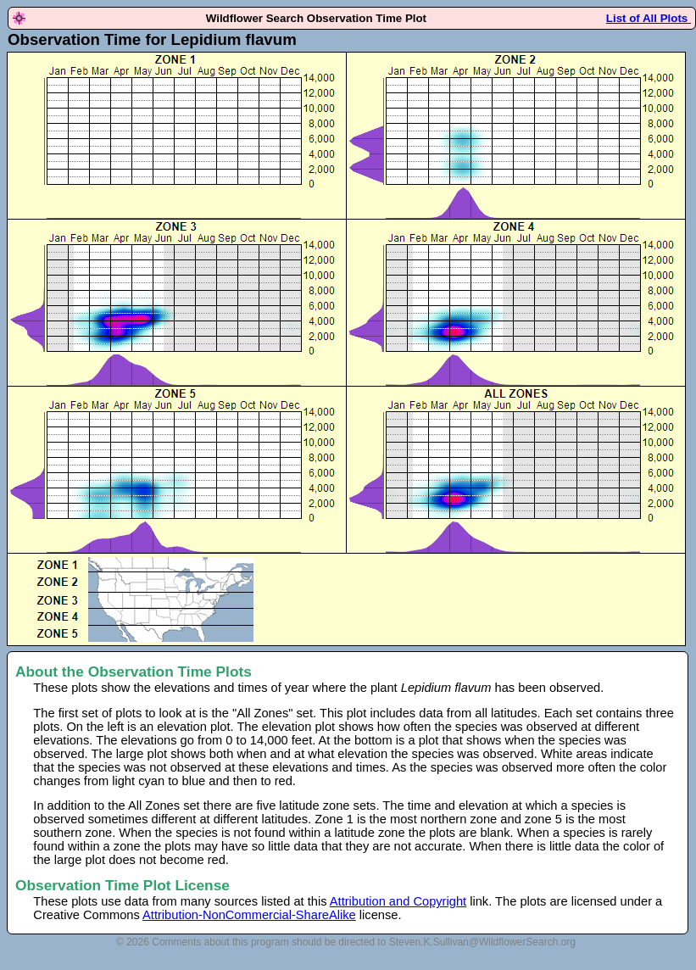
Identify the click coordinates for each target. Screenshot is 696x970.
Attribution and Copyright (398, 901)
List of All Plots (648, 18)
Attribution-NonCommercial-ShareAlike (249, 915)
